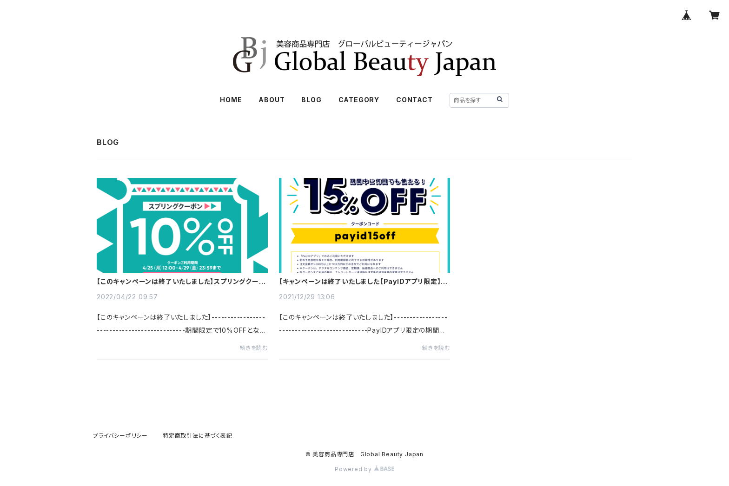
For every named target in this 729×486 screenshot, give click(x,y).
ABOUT (271, 100)
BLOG (311, 100)
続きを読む (254, 347)
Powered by (364, 469)
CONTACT (414, 100)
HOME (231, 100)
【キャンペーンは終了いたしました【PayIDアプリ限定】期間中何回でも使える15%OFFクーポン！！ (363, 281)
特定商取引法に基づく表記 (197, 435)
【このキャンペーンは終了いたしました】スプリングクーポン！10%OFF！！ (181, 281)
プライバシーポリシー (120, 435)
